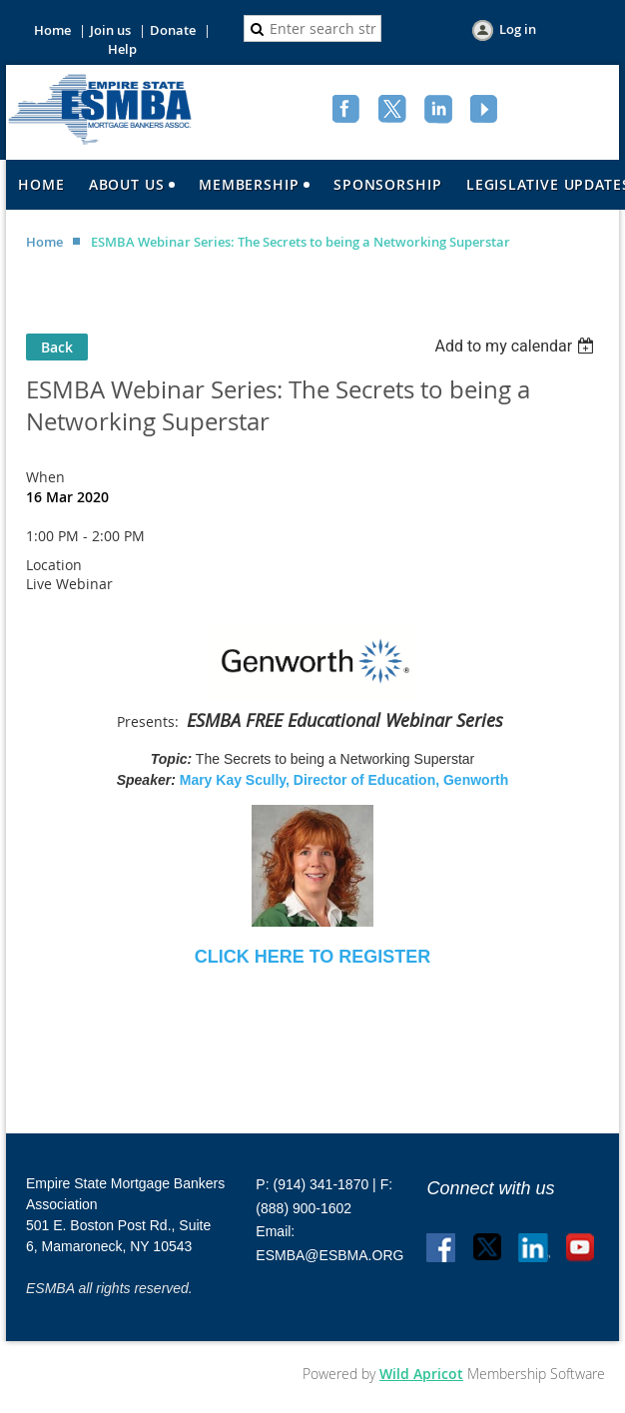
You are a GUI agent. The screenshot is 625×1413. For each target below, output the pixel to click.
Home (52, 30)
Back (57, 347)
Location (54, 564)
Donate (173, 30)
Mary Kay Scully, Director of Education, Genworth (344, 780)
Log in (517, 29)
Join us (110, 30)
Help (122, 49)
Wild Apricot (421, 1373)
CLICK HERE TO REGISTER (313, 957)
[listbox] (516, 346)
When (45, 476)
